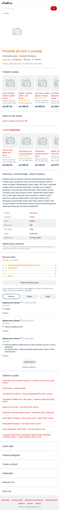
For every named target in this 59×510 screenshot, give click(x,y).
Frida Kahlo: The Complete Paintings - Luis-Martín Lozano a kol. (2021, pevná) (28, 382)
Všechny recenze (28, 367)
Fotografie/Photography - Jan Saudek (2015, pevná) (21, 424)
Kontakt (30, 503)
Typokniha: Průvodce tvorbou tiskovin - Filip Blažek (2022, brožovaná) (28, 412)
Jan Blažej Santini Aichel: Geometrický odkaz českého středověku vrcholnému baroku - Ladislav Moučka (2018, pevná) (26, 436)
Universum (33, 213)
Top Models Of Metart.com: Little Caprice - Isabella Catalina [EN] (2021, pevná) (28, 400)
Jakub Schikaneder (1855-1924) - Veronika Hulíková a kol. (23, 429)
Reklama (21, 503)
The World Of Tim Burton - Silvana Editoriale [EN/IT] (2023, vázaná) (27, 394)
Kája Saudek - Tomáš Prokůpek (14, 388)
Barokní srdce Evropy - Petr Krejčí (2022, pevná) (20, 407)
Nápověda (5, 500)
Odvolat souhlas (52, 500)
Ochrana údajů (17, 500)
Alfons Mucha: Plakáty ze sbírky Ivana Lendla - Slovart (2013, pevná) (27, 418)
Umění (6, 13)
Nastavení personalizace (34, 500)
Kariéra (38, 503)
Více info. (28, 290)
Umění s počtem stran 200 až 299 (14, 121)
